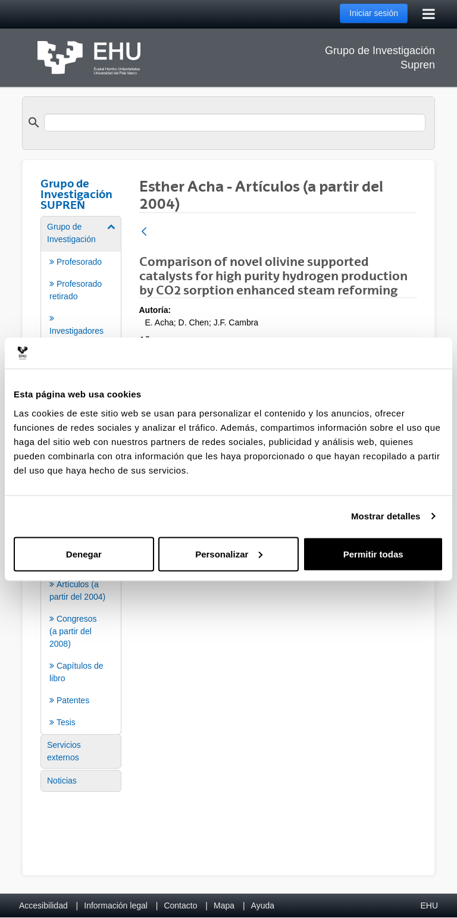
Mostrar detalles (386, 516)
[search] (234, 122)
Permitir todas (373, 554)
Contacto (180, 905)
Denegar (84, 554)
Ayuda (262, 905)
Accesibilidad (43, 905)
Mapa (224, 905)
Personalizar (228, 554)
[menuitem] (80, 319)
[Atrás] (144, 232)
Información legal (116, 905)
